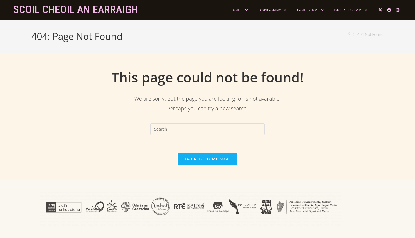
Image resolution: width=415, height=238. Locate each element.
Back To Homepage (207, 158)
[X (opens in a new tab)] (380, 10)
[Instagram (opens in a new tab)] (398, 10)
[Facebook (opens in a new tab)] (389, 10)
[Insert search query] (207, 129)
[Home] (350, 34)
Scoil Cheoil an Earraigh (76, 9)
